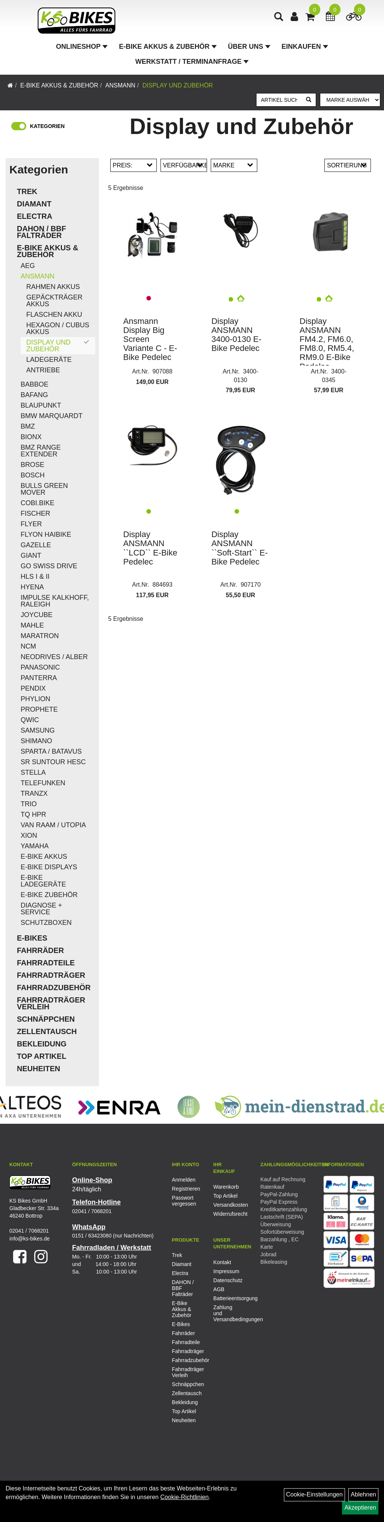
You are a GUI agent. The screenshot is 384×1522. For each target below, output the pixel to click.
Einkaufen (305, 46)
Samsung (38, 730)
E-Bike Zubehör (49, 895)
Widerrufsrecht (225, 1214)
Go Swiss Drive (49, 566)
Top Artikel (41, 1056)
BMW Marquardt (51, 416)
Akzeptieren (360, 1507)
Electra (34, 216)
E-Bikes (32, 938)
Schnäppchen (46, 1019)
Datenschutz (225, 1280)
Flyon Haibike (46, 534)
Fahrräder (40, 950)
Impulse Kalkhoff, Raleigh (55, 601)
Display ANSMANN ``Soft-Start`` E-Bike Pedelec (240, 548)
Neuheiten (38, 1068)
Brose (32, 464)
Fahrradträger (51, 975)
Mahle (32, 625)
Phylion (35, 699)
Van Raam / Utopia (53, 825)
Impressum (225, 1271)
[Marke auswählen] (350, 100)
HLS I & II (35, 576)
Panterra (39, 678)
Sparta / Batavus (51, 751)
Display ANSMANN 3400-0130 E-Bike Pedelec (236, 334)
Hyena (32, 587)
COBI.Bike (37, 503)
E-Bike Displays (49, 867)
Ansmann (120, 85)
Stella (33, 772)
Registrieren (184, 1189)
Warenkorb (225, 1187)
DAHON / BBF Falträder (41, 231)
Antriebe (43, 370)
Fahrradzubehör (54, 987)
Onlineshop (82, 46)
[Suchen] (309, 99)
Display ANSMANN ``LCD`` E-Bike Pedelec (150, 548)
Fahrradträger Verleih (51, 1003)
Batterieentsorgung (225, 1298)
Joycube (36, 615)
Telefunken (43, 783)
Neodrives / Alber (54, 657)
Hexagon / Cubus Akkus (57, 328)
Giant (31, 555)
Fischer (35, 513)
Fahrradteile (46, 963)
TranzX (34, 793)
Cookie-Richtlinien (184, 1497)
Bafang (34, 395)
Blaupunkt (41, 405)
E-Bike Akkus (44, 856)
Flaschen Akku (54, 314)
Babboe (34, 384)
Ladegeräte (49, 359)
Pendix (33, 688)
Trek (27, 191)
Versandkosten (225, 1205)
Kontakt (222, 1262)
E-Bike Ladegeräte (43, 881)
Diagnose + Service (41, 909)
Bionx (31, 437)
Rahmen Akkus (53, 287)
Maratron (40, 636)
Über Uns (249, 46)
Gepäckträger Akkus (54, 301)
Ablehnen (363, 1494)
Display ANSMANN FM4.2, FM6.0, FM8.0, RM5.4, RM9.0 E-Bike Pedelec (327, 343)
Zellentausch (47, 1031)
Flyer (31, 524)
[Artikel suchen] (279, 99)
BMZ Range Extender (41, 451)
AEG (28, 265)
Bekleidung (41, 1044)
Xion (29, 835)
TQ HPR (33, 814)
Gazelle (36, 545)
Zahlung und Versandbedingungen (225, 1313)
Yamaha (35, 846)
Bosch (33, 475)
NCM (28, 646)
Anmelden (183, 1180)
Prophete (39, 709)
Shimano (36, 741)
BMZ (28, 426)
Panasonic (40, 667)
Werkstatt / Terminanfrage (192, 61)
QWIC (30, 720)
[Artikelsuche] (278, 17)
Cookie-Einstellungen (314, 1494)
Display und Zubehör (177, 85)
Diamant (34, 204)
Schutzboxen (46, 922)
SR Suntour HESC (53, 762)
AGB (219, 1289)
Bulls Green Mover (44, 489)
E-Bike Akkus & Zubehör (167, 46)
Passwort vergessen (184, 1201)
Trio (29, 804)
